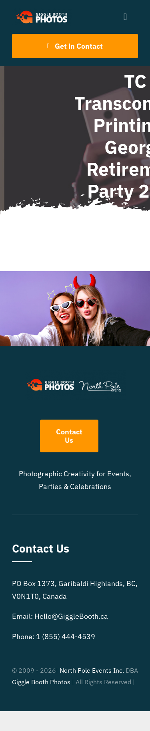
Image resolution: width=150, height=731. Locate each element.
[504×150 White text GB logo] (42, 11)
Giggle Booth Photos (41, 682)
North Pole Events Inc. (92, 670)
